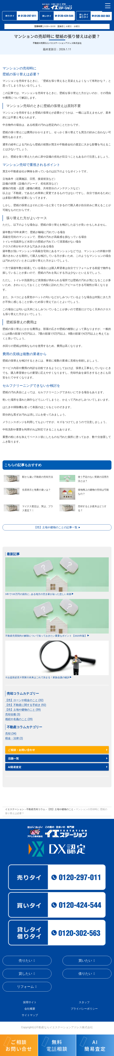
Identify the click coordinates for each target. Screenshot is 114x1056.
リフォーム (25, 987)
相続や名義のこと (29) (19, 719)
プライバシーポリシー (84, 1008)
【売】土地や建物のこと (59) (23, 709)
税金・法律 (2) (14, 738)
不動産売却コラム (35, 809)
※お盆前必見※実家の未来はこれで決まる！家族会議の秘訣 (57, 660)
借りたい (85, 974)
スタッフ (84, 1002)
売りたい (25, 961)
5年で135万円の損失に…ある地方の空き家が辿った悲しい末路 (57, 576)
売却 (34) (10, 733)
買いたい (85, 961)
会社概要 (29, 1008)
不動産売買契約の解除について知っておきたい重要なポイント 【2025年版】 (57, 618)
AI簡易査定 (14, 767)
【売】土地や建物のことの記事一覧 (55, 527)
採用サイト (30, 1002)
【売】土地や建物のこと (60, 809)
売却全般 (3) (12, 714)
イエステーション (14, 809)
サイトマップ (30, 1015)
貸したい (25, 974)
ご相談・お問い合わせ (21, 750)
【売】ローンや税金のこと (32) (24, 700)
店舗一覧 (13, 758)
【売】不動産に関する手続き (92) (25, 704)
